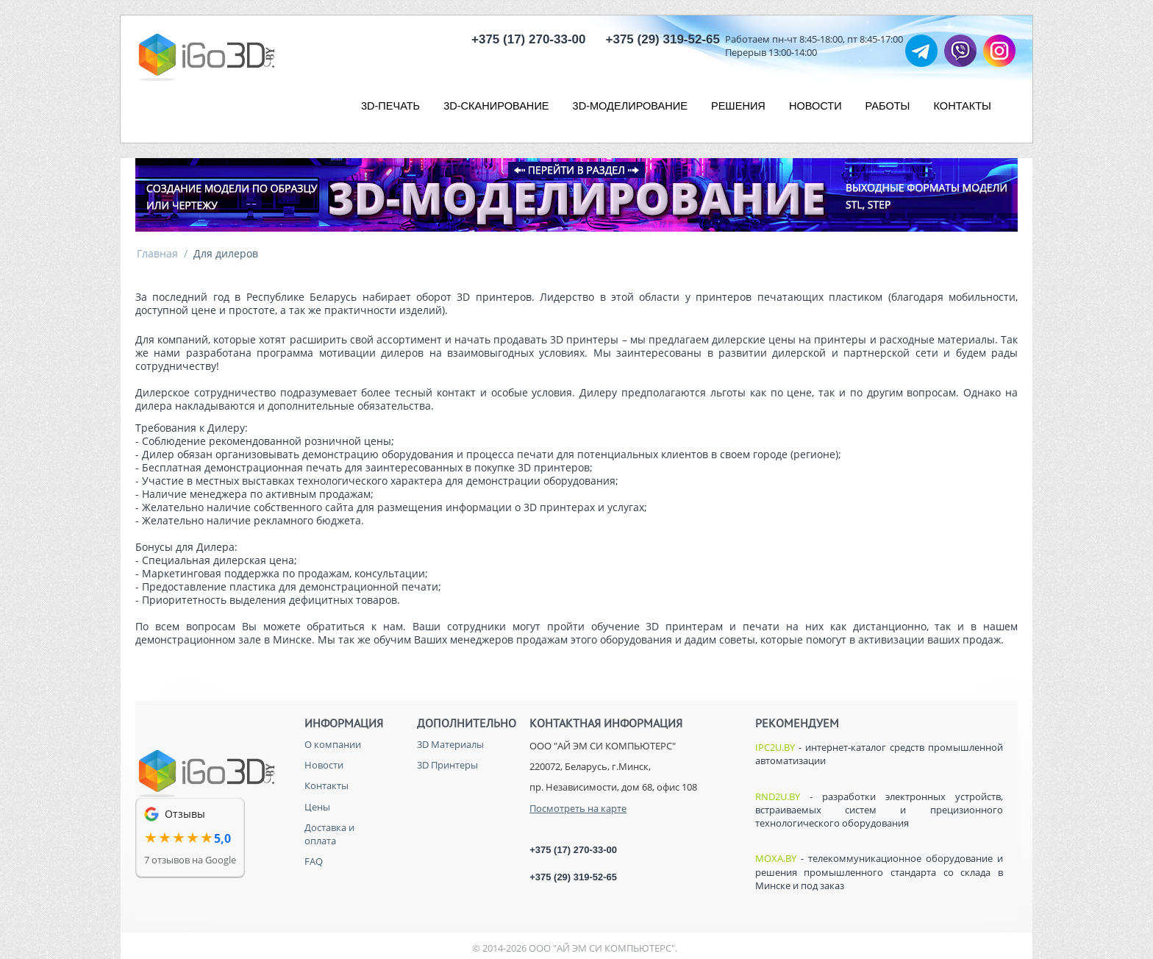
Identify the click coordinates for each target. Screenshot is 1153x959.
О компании (332, 744)
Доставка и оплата (329, 834)
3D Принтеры (447, 764)
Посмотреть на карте (578, 808)
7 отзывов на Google (190, 859)
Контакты (326, 785)
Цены (317, 806)
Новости (323, 764)
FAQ (313, 861)
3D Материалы (450, 744)
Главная (157, 253)
